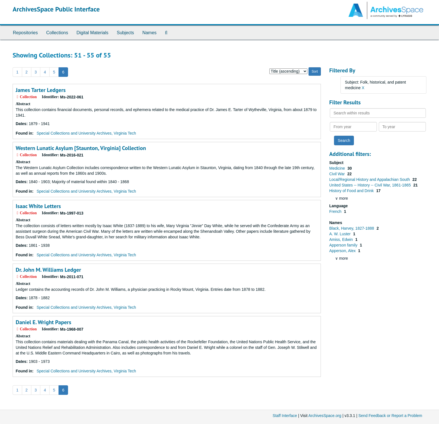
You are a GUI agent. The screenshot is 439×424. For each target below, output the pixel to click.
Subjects (125, 32)
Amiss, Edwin (341, 239)
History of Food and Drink (352, 190)
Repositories (25, 32)
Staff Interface (285, 415)
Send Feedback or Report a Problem (390, 415)
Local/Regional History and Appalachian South (370, 179)
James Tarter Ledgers (41, 90)
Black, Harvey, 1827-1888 (352, 228)
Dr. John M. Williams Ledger (48, 269)
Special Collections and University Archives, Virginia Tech (86, 133)
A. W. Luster (340, 234)
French (335, 211)
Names (149, 32)
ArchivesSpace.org (324, 415)
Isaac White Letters (38, 206)
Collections (57, 32)
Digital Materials (92, 32)
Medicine (337, 168)
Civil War (337, 174)
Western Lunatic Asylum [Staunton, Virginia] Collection (81, 148)
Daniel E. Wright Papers (43, 322)
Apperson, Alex (343, 250)
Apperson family (343, 245)
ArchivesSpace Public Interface (56, 9)
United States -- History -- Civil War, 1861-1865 (370, 185)
